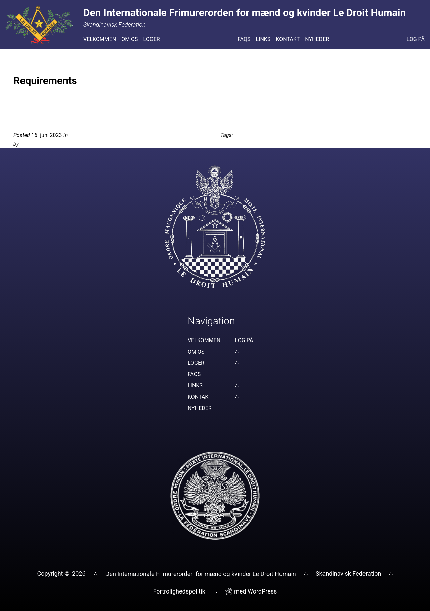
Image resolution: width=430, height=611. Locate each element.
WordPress (262, 591)
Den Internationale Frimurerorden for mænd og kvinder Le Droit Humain (200, 573)
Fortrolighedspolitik (179, 591)
